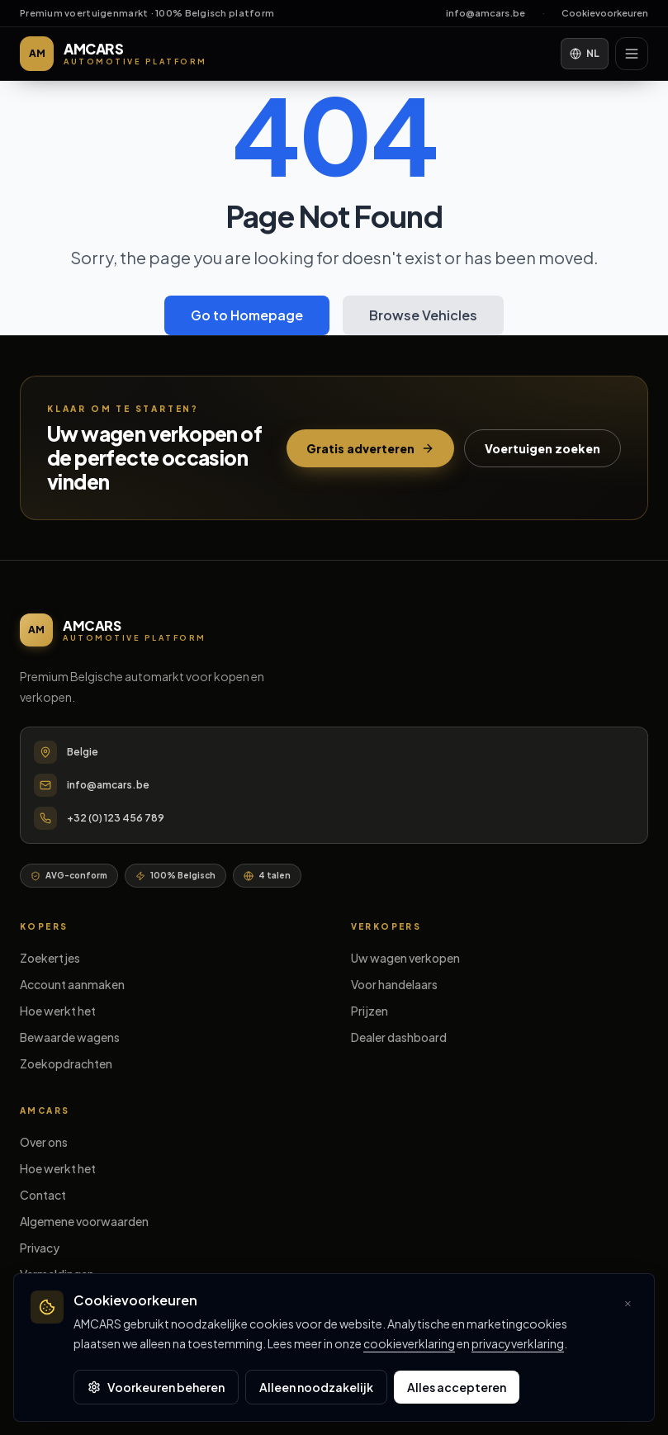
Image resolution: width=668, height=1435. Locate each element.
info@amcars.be (485, 12)
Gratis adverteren (370, 448)
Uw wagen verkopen (405, 957)
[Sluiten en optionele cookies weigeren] (627, 1304)
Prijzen (369, 1010)
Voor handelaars (394, 984)
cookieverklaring (409, 1343)
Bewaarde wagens (70, 1037)
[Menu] (631, 53)
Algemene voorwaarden (84, 1221)
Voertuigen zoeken (542, 448)
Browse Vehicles (423, 315)
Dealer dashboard (399, 1037)
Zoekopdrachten (66, 1063)
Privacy (39, 1247)
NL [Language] (584, 53)
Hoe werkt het (58, 1010)
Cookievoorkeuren (604, 12)
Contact (43, 1194)
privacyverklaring (517, 1343)
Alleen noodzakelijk (316, 1387)
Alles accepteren (456, 1387)
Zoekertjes (50, 957)
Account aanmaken (72, 984)
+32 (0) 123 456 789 (115, 818)
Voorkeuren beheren (156, 1387)
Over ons (44, 1141)
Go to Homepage (247, 315)
